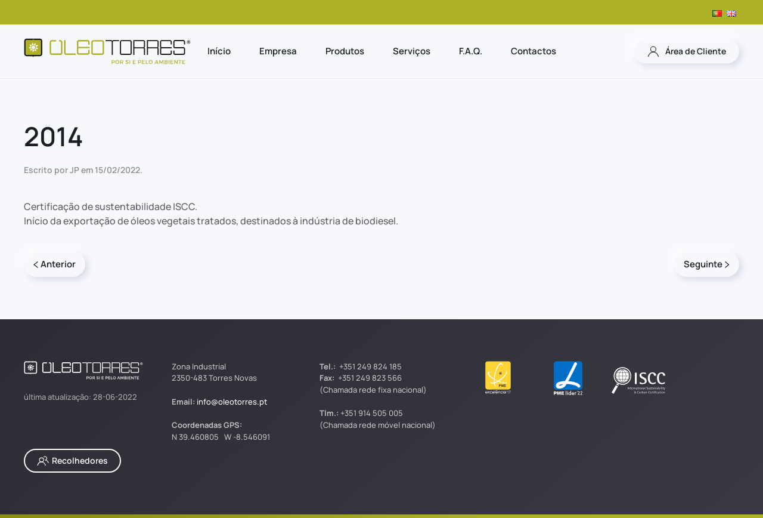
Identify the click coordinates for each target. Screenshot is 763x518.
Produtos (344, 51)
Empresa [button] (278, 51)
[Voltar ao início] (107, 51)
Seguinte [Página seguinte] (707, 264)
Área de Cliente (686, 51)
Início (219, 51)
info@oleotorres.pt (232, 401)
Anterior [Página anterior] (54, 264)
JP (74, 169)
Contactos (533, 51)
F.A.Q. (470, 51)
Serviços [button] (411, 51)
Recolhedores (72, 461)
